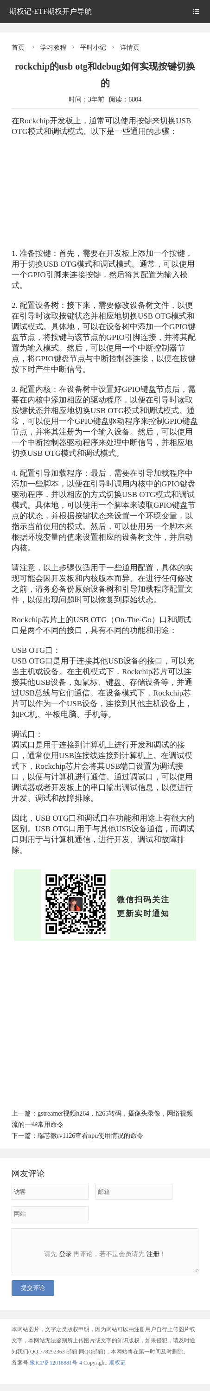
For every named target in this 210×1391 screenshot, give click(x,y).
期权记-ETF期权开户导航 (50, 11)
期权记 (117, 1369)
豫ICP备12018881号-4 (56, 1369)
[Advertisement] (105, 187)
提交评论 (33, 1294)
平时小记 (93, 47)
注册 (152, 1254)
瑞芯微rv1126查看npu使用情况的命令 (90, 1135)
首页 (18, 47)
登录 (65, 1254)
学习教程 (53, 47)
